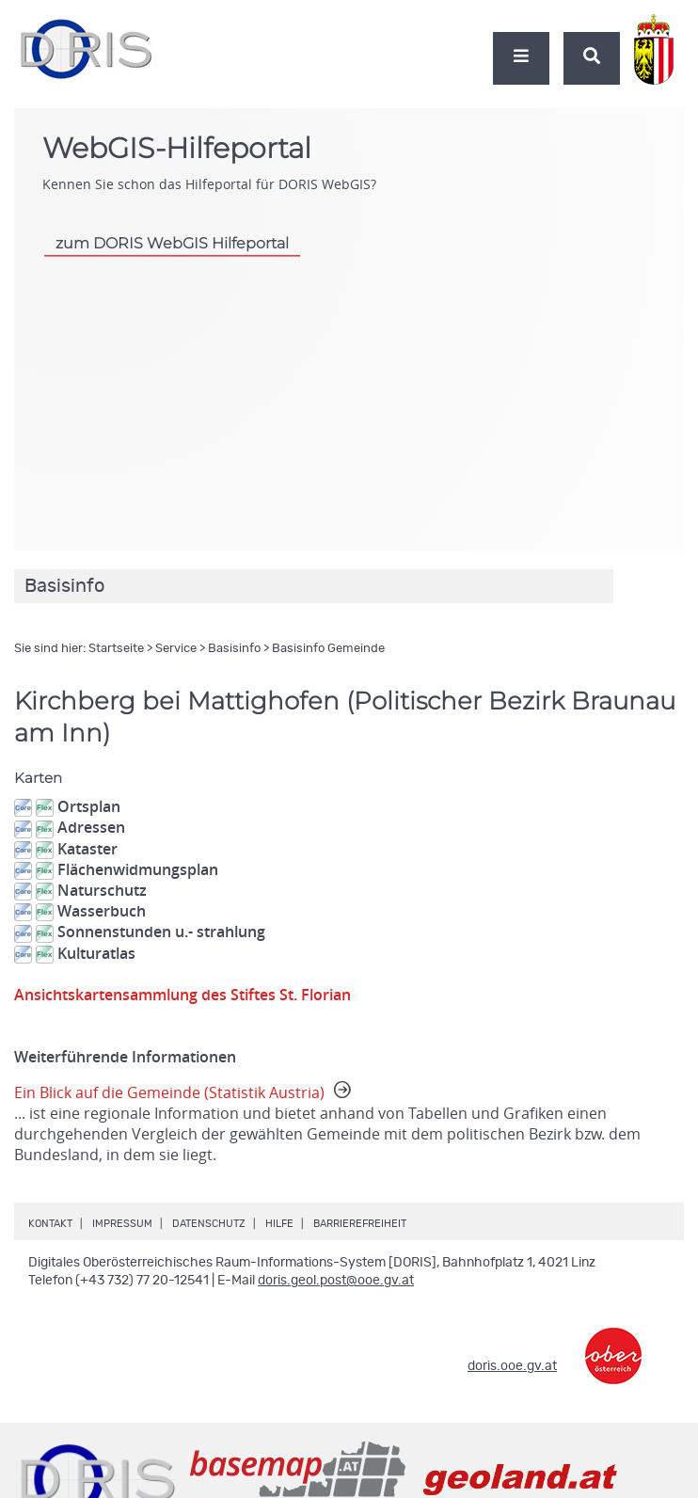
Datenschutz (209, 1224)
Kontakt (50, 1224)
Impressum (122, 1224)
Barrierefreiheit (359, 1224)
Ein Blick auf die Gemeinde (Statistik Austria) (349, 1123)
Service (176, 649)
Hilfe (279, 1224)
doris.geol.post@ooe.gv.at (336, 1280)
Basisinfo (234, 649)
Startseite (116, 649)
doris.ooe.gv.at (512, 1366)
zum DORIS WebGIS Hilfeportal (172, 242)
